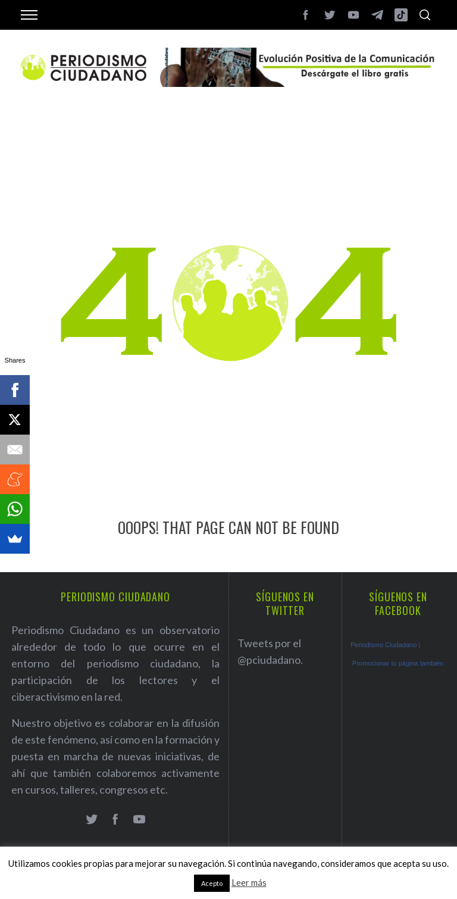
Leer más (249, 882)
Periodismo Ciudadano (383, 644)
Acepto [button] (212, 883)
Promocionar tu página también (397, 663)
